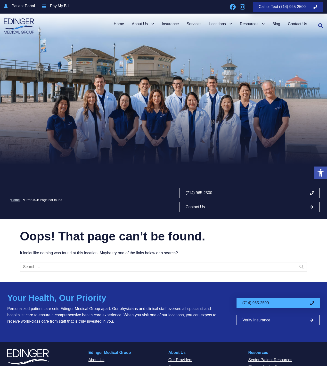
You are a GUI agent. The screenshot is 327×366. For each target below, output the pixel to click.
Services (194, 24)
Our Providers (180, 360)
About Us (143, 24)
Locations (220, 24)
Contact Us (297, 24)
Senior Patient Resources (270, 360)
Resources (252, 24)
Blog (276, 24)
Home (119, 24)
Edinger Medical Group (110, 352)
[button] (320, 173)
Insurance (170, 24)
